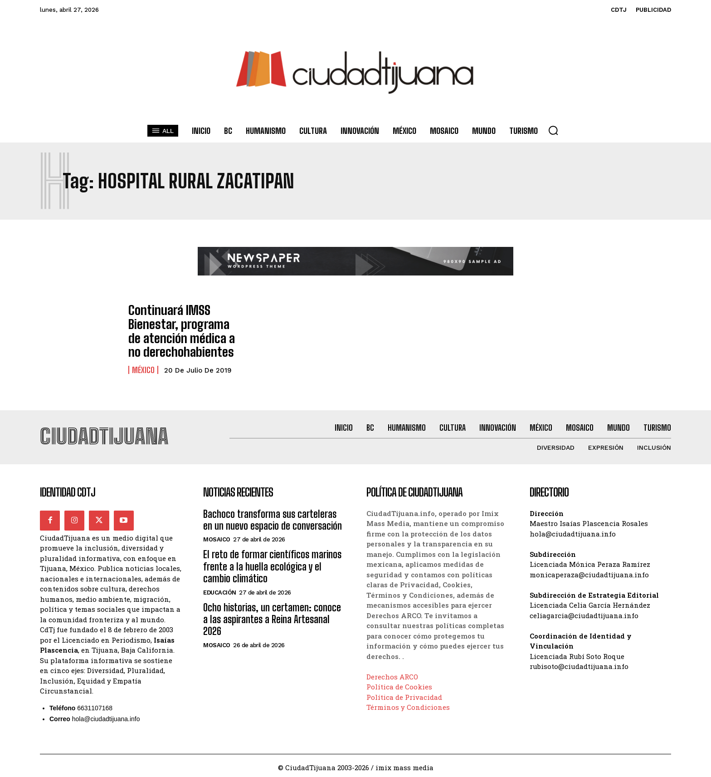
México (143, 362)
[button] (553, 130)
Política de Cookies (399, 683)
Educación (219, 588)
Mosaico (216, 536)
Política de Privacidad (404, 693)
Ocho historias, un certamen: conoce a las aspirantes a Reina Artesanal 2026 (272, 616)
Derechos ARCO (392, 673)
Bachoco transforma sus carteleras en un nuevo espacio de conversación (272, 516)
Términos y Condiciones (408, 703)
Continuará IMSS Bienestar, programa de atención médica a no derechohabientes (178, 327)
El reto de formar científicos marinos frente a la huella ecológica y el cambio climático (272, 563)
